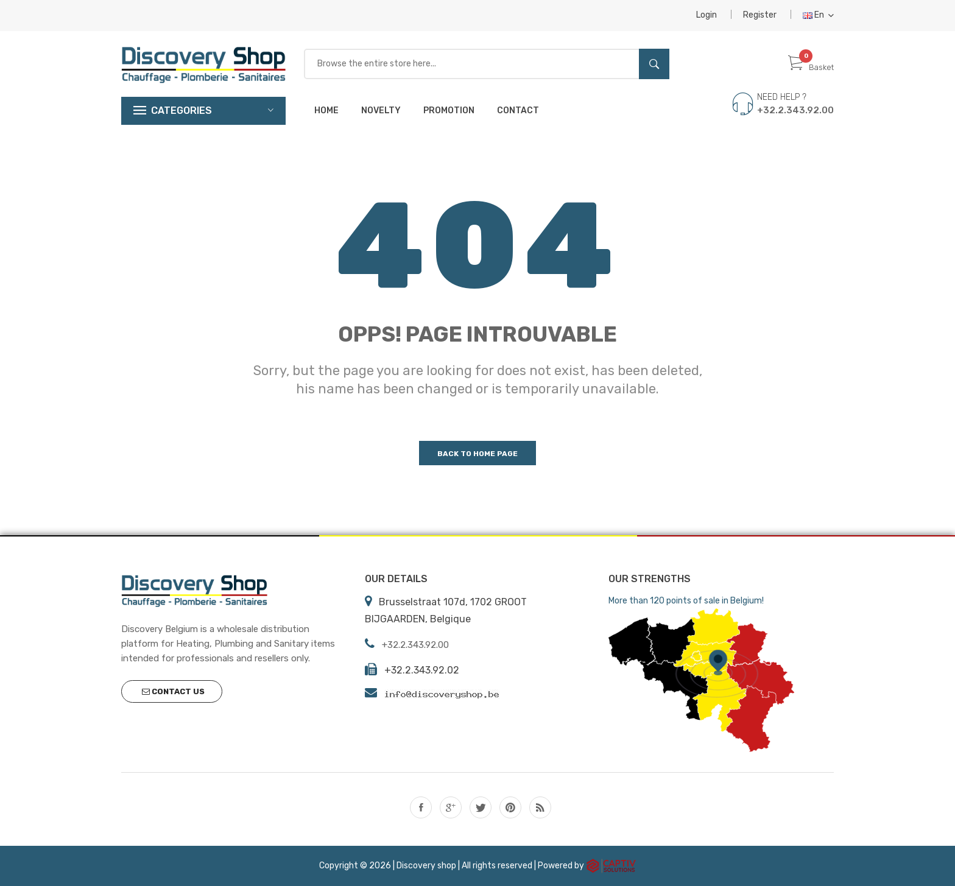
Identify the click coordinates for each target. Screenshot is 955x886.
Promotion (448, 110)
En (818, 15)
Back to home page (477, 453)
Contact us (173, 691)
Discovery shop (426, 865)
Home (326, 110)
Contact (518, 110)
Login (706, 15)
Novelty (381, 110)
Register (760, 15)
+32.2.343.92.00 (795, 110)
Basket (811, 67)
